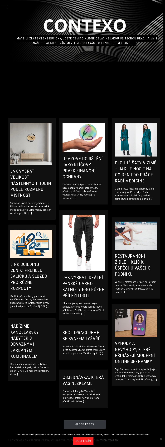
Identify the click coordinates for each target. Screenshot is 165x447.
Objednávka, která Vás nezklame (80, 383)
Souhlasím (83, 441)
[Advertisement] (86, 88)
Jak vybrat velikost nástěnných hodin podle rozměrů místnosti (34, 182)
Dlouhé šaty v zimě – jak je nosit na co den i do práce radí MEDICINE (138, 174)
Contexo (86, 25)
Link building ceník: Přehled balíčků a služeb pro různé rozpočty (32, 275)
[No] (161, 439)
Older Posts (86, 424)
